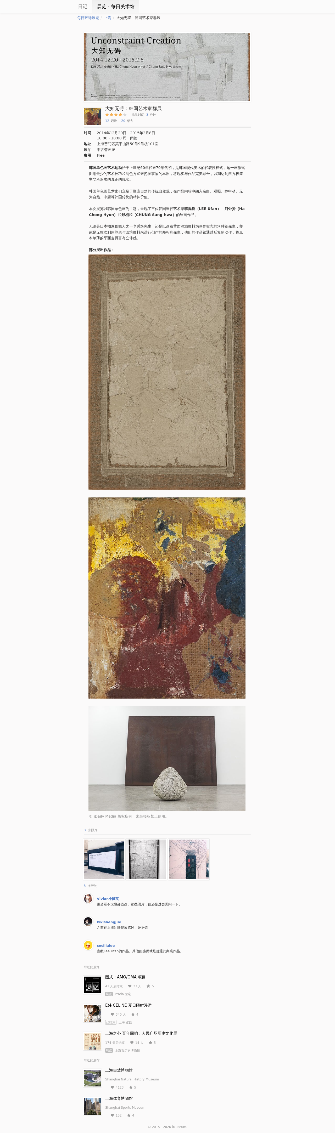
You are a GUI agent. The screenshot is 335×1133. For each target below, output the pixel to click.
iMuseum (179, 1127)
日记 (82, 6)
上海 (107, 18)
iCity (61, 6)
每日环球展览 (88, 18)
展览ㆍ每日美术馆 (116, 6)
